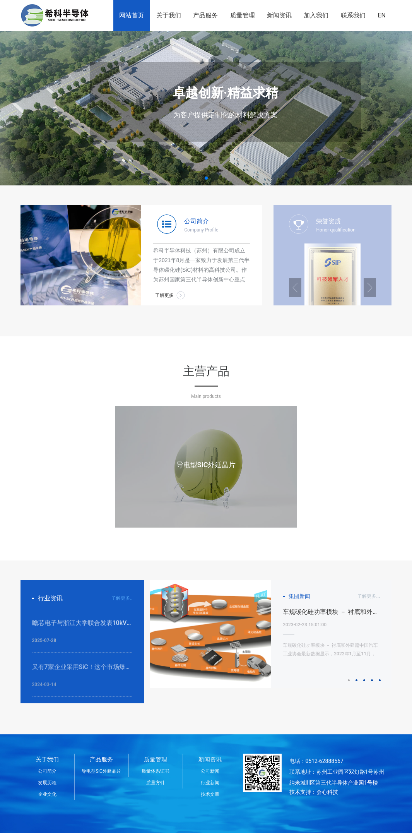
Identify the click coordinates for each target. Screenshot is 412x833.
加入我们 (316, 15)
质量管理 (242, 15)
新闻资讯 (279, 15)
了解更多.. (121, 598)
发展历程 (47, 782)
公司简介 (47, 771)
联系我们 (353, 15)
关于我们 (168, 15)
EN (382, 15)
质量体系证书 (155, 771)
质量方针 (155, 782)
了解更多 (164, 295)
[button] (206, 178)
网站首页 (131, 15)
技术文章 (210, 794)
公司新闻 (210, 771)
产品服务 (205, 15)
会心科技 (327, 792)
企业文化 (47, 794)
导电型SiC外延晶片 (101, 771)
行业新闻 (210, 782)
